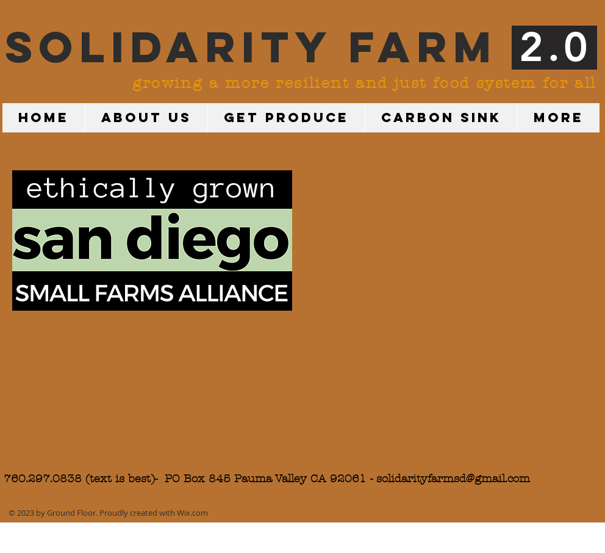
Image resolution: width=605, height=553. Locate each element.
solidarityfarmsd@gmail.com (453, 478)
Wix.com (192, 512)
